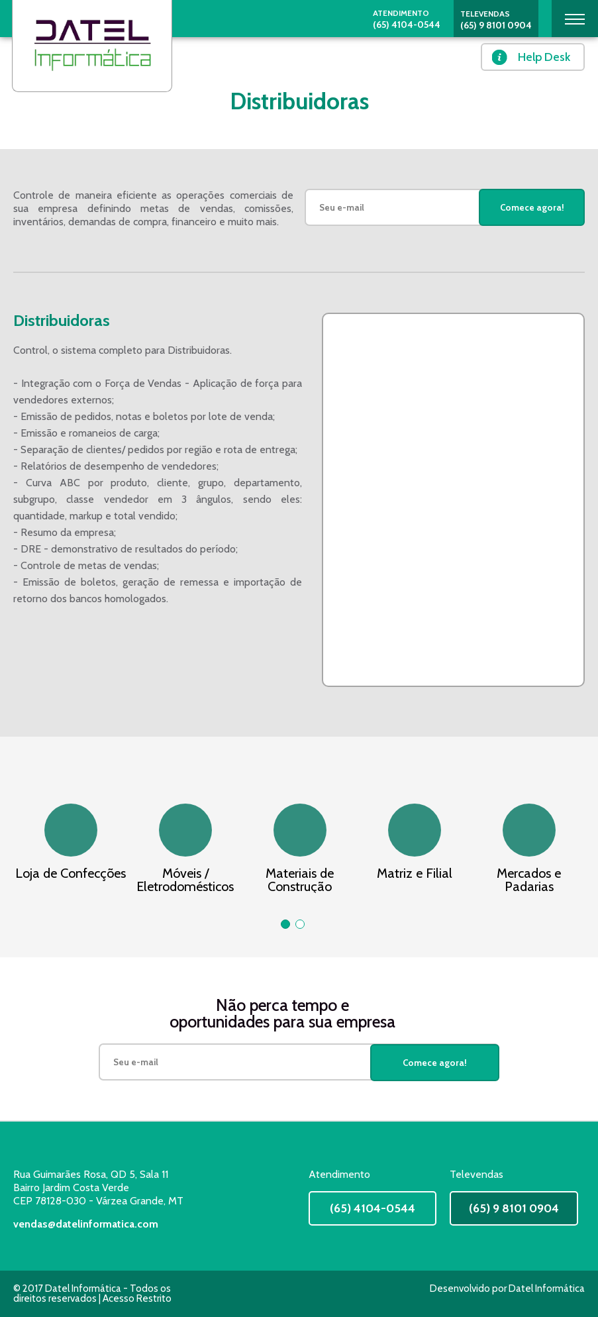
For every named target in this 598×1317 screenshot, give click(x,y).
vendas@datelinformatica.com (85, 1224)
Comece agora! (532, 207)
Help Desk (544, 57)
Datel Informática (547, 1288)
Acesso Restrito (137, 1298)
